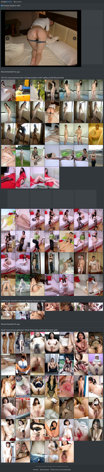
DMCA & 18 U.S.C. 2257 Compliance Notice (61, 469)
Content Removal (44, 469)
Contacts (35, 469)
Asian (6, 1)
